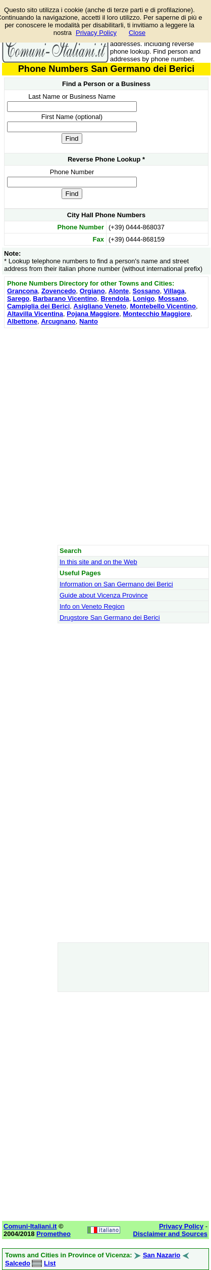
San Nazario (161, 1255)
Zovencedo (58, 291)
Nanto (88, 321)
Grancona (22, 291)
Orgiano (92, 291)
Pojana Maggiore (93, 314)
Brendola (114, 298)
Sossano (146, 291)
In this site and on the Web (98, 562)
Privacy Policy (96, 32)
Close (137, 32)
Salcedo (17, 1263)
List (50, 1263)
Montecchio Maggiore (157, 314)
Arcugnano (58, 321)
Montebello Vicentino (163, 306)
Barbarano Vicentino (65, 298)
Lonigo (143, 298)
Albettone (22, 321)
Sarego (18, 298)
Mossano (173, 298)
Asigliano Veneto (100, 306)
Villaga (174, 291)
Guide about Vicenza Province (104, 595)
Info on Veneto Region (92, 606)
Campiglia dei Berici (38, 306)
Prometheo (53, 1234)
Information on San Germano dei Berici (116, 584)
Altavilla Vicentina (35, 314)
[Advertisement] (105, 436)
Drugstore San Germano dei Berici (110, 617)
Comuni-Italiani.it (30, 1226)
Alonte (119, 291)
